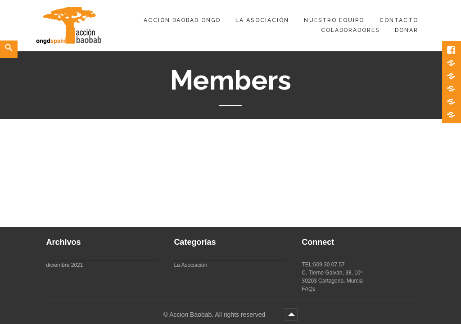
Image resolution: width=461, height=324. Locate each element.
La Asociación (262, 20)
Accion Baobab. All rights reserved (218, 314)
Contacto (399, 20)
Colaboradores (350, 30)
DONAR (406, 30)
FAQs (308, 289)
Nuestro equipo (334, 20)
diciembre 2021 (64, 265)
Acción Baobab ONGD (182, 20)
